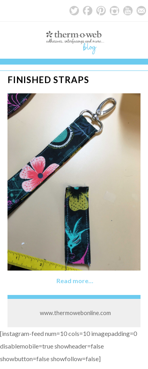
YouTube (128, 10)
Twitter (74, 10)
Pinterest (101, 10)
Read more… (74, 280)
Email (141, 10)
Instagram (114, 10)
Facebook (87, 10)
